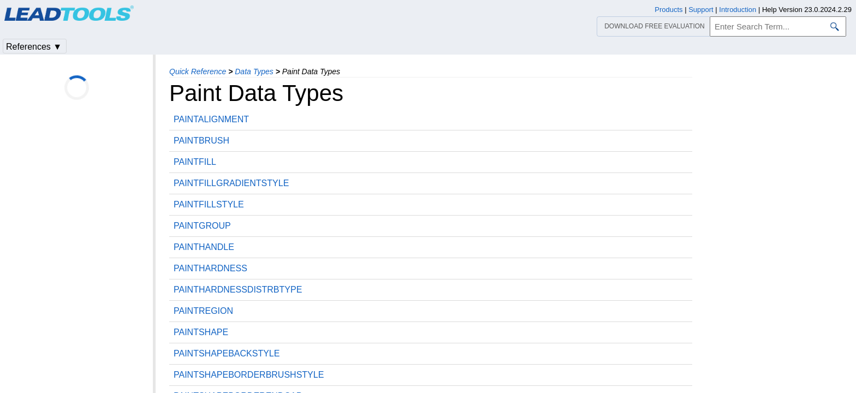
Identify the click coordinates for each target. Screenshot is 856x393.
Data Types (254, 71)
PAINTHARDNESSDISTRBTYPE (238, 289)
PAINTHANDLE (204, 247)
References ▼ (34, 46)
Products (668, 9)
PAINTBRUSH (201, 140)
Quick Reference (197, 71)
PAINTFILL (195, 161)
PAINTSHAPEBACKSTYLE (227, 353)
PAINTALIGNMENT (211, 119)
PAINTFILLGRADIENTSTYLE (231, 183)
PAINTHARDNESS (210, 268)
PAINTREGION (203, 310)
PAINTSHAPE (201, 332)
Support (701, 9)
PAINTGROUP (202, 225)
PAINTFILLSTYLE (209, 204)
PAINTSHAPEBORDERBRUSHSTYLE (249, 374)
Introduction (737, 9)
